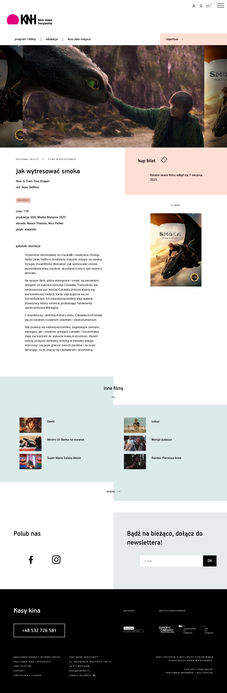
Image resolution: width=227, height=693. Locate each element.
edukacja (52, 39)
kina (31, 662)
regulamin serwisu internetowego (37, 657)
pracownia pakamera (180, 673)
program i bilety (25, 39)
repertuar (172, 39)
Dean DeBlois (30, 187)
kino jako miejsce (79, 39)
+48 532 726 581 (39, 631)
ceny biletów (22, 666)
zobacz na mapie (80, 675)
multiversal (205, 673)
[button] (220, 96)
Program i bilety (27, 159)
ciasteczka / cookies (28, 675)
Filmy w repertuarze (62, 159)
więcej (111, 491)
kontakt (19, 671)
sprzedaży (44, 662)
